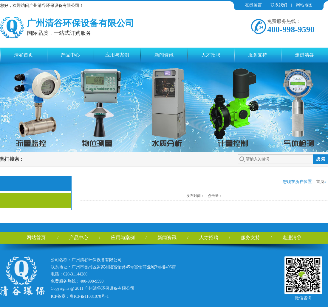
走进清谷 (304, 54)
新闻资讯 (164, 54)
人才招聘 (210, 54)
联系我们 (278, 5)
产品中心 (70, 54)
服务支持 (257, 54)
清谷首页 (23, 54)
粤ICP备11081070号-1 (89, 296)
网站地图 (304, 5)
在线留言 (253, 5)
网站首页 (36, 237)
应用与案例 (117, 54)
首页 (320, 181)
